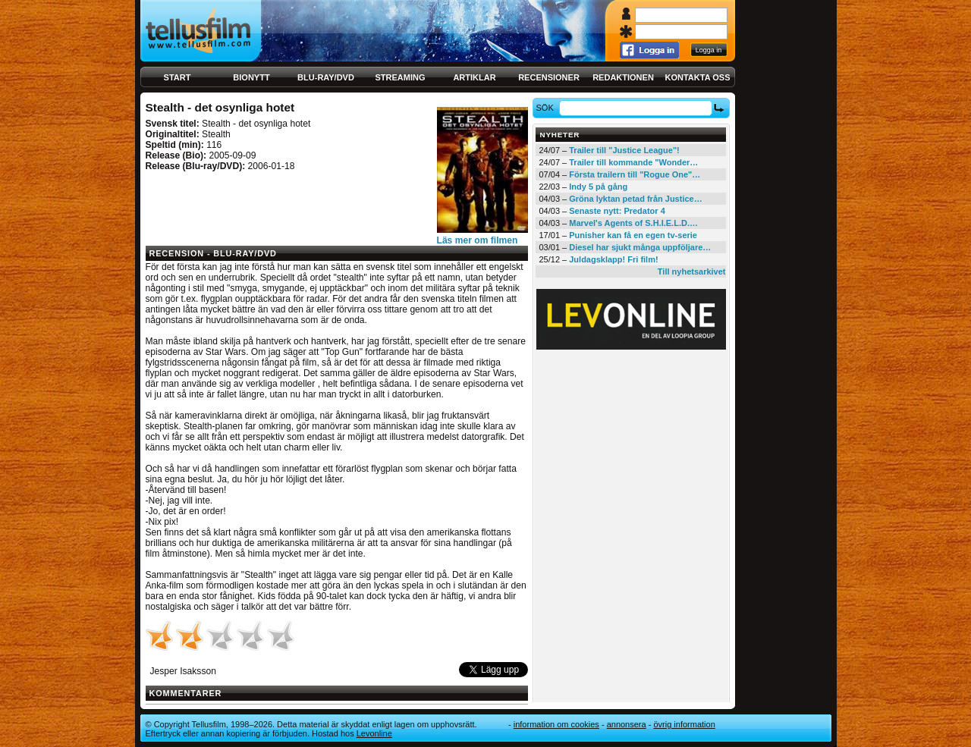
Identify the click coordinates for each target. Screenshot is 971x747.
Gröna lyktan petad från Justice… (635, 198)
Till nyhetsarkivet (692, 271)
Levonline (374, 733)
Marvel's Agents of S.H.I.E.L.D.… (633, 223)
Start (177, 77)
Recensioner (549, 77)
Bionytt (251, 77)
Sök (547, 107)
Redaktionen (623, 77)
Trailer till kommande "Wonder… (633, 162)
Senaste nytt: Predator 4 (617, 210)
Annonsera (626, 724)
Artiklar (474, 77)
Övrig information (684, 724)
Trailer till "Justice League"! (624, 150)
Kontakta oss (698, 77)
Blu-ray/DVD (325, 77)
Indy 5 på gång (598, 186)
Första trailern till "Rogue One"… (634, 174)
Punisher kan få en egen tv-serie (633, 235)
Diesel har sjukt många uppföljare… (640, 247)
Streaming (401, 77)
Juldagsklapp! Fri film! (613, 259)
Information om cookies (556, 724)
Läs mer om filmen (477, 240)
